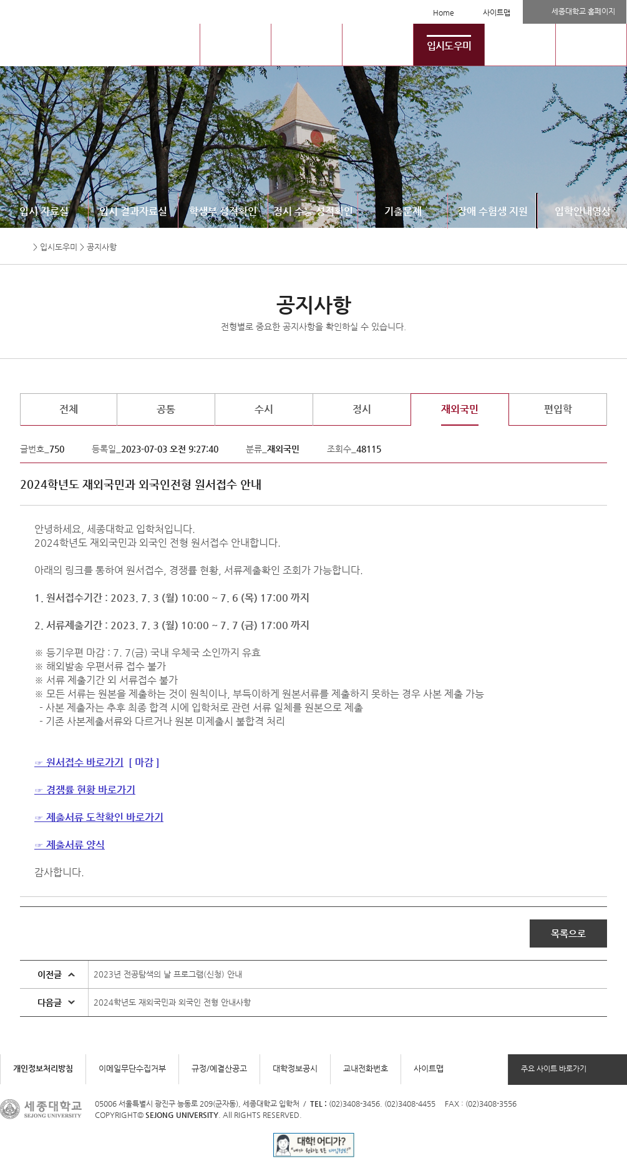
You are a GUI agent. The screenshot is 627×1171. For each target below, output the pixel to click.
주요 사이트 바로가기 (553, 1068)
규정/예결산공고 (219, 1068)
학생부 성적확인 (223, 211)
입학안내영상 (583, 211)
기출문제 (403, 211)
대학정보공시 (295, 1068)
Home (443, 12)
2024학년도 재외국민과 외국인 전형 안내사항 (172, 1002)
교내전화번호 (365, 1068)
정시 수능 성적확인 (313, 211)
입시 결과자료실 (133, 211)
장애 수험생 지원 (492, 211)
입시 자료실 (44, 211)
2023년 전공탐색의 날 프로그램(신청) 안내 (168, 974)
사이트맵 (496, 12)
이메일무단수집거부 (132, 1068)
